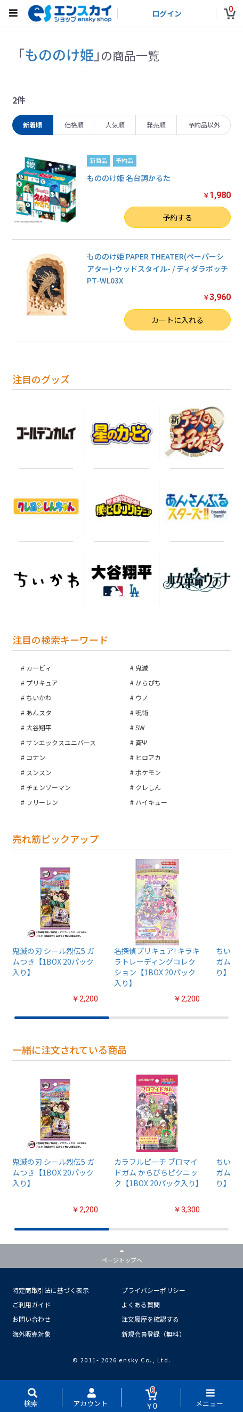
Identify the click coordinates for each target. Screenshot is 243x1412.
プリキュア (42, 682)
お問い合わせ (31, 1318)
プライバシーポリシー (153, 1290)
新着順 (32, 124)
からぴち (148, 682)
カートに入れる (177, 319)
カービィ (39, 667)
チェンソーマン (48, 787)
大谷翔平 (39, 727)
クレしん (148, 787)
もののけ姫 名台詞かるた (129, 177)
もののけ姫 (59, 54)
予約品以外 (204, 124)
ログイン (167, 13)
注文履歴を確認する (150, 1318)
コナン (35, 757)
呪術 (141, 712)
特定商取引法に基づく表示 (50, 1290)
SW (140, 727)
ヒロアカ (148, 757)
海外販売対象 (31, 1333)
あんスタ (39, 712)
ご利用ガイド (31, 1304)
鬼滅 (141, 667)
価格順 (74, 124)
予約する (177, 217)
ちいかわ (39, 697)
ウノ (141, 697)
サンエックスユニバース (61, 742)
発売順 (156, 124)
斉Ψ (141, 742)
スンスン (39, 772)
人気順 (115, 124)
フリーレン (42, 802)
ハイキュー (151, 802)
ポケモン (148, 772)
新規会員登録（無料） (153, 1333)
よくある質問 (141, 1304)
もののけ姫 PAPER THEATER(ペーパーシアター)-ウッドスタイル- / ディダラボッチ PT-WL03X (157, 268)
